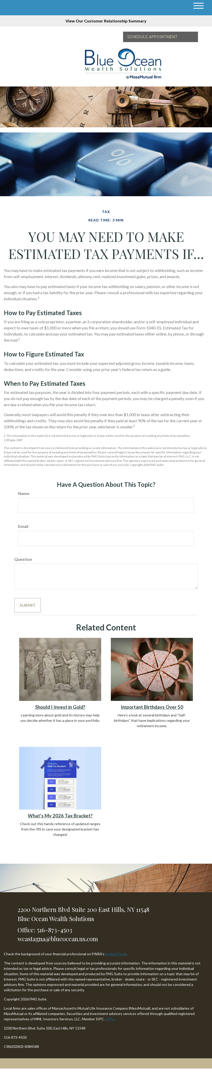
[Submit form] (27, 605)
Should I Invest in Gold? (60, 707)
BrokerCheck (115, 954)
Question (23, 559)
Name (23, 493)
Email (23, 526)
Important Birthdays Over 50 (152, 707)
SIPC (110, 1019)
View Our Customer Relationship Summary (106, 20)
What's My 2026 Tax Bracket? (60, 816)
